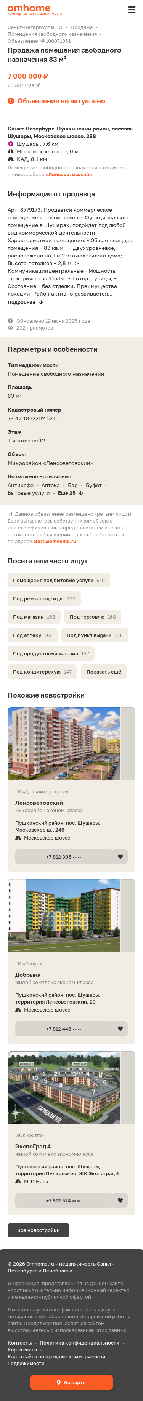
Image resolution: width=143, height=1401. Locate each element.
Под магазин (34, 617)
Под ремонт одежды (44, 598)
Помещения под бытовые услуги (59, 580)
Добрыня (71, 975)
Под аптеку (32, 635)
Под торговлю (93, 617)
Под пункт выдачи (95, 635)
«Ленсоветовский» (69, 174)
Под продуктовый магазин (51, 653)
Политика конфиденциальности (79, 1343)
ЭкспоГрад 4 (71, 1146)
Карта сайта (22, 1349)
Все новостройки (38, 1230)
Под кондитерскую (42, 672)
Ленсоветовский (71, 803)
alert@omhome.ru (54, 541)
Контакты (20, 1343)
